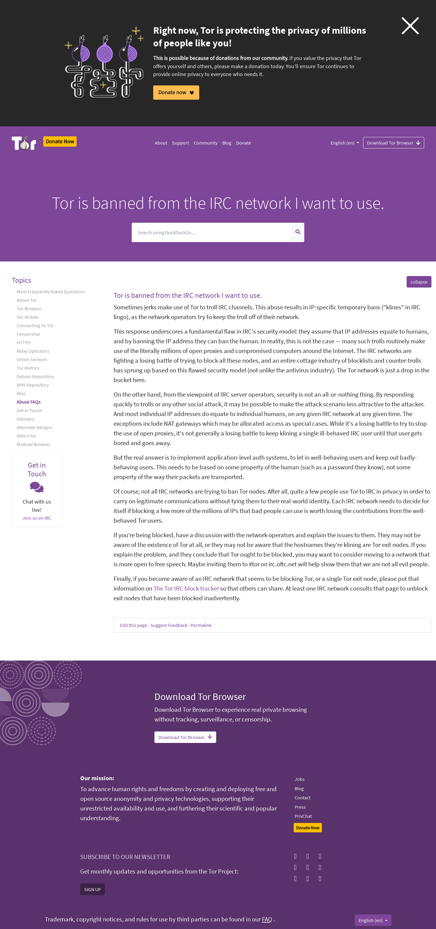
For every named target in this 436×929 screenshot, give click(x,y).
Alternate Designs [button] (34, 427)
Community (205, 143)
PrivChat (303, 816)
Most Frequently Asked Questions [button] (51, 291)
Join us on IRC (36, 518)
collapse (419, 282)
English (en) (343, 143)
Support (180, 143)
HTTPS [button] (24, 342)
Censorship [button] (28, 334)
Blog (226, 143)
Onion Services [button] (32, 359)
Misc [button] (21, 393)
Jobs (300, 779)
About (161, 143)
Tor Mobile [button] (27, 317)
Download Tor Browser (393, 142)
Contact (302, 797)
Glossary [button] (25, 419)
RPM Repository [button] (33, 385)
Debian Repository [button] (35, 376)
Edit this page (133, 625)
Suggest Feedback (168, 625)
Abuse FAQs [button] (29, 402)
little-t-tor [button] (26, 436)
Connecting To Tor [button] (35, 325)
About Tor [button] (27, 300)
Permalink (201, 625)
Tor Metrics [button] (28, 368)
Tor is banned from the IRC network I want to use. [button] (188, 295)
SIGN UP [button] (92, 889)
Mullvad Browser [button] (34, 444)
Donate (243, 143)
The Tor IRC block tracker (186, 588)
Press (300, 807)
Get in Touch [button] (29, 410)
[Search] (212, 232)
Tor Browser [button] (29, 308)
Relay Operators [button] (33, 351)
